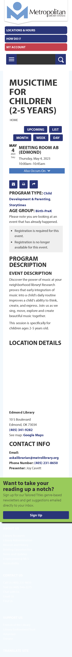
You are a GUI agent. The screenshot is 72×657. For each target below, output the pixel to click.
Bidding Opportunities (17, 549)
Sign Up (36, 515)
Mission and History (15, 545)
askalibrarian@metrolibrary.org (34, 457)
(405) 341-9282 (21, 430)
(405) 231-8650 (46, 463)
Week (40, 137)
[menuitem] (36, 30)
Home (14, 120)
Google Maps (33, 435)
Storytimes (17, 205)
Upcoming (35, 129)
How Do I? (13, 39)
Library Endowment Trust (19, 629)
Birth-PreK (44, 211)
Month (22, 137)
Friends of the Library (17, 625)
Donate (8, 638)
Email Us (8, 596)
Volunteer (9, 634)
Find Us (8, 601)
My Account (16, 47)
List (55, 129)
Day (56, 137)
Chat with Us (11, 592)
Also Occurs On (37, 171)
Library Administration (17, 540)
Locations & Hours (20, 30)
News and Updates (15, 554)
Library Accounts (14, 535)
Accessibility (11, 563)
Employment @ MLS (16, 559)
